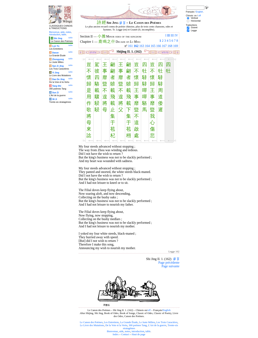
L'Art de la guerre (157, 325)
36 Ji (54, 99)
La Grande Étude (129, 322)
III (172, 35)
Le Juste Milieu (147, 322)
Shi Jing (58, 38)
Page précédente (168, 262)
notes (127, 331)
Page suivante (170, 266)
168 (169, 46)
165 (153, 46)
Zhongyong (58, 59)
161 (130, 46)
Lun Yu (55, 46)
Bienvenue (112, 331)
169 (175, 46)
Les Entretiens (111, 322)
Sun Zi (55, 92)
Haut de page (139, 334)
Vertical (194, 18)
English (167, 310)
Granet (194, 27)
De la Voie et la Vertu (116, 325)
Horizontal (196, 21)
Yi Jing (55, 72)
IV (176, 35)
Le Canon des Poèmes (91, 322)
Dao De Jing (58, 79)
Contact (125, 334)
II (168, 35)
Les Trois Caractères (167, 322)
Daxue (55, 52)
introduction (138, 331)
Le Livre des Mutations (92, 325)
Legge (194, 30)
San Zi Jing (58, 66)
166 (158, 46)
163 (141, 46)
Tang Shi (56, 86)
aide (121, 331)
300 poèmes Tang (138, 325)
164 (147, 46)
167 (164, 46)
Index (116, 334)
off (149, 310)
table (148, 331)
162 (136, 46)
